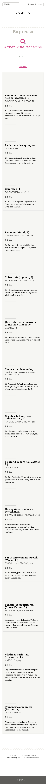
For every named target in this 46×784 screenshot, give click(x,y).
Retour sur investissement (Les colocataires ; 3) (21, 96)
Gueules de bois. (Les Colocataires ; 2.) (18, 417)
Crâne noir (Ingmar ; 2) (19, 277)
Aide (7, 4)
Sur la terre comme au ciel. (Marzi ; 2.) (21, 559)
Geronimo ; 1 (12, 188)
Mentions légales (13, 758)
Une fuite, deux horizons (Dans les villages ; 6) (20, 323)
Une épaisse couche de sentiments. (19, 510)
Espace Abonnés (35, 4)
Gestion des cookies (32, 758)
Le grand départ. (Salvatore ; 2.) (22, 463)
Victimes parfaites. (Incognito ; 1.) (17, 656)
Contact (13, 756)
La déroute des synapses (20, 145)
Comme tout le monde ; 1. (20, 369)
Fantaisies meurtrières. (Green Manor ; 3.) (19, 606)
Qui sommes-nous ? (28, 756)
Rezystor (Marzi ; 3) (17, 232)
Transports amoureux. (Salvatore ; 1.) (19, 708)
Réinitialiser (23, 66)
